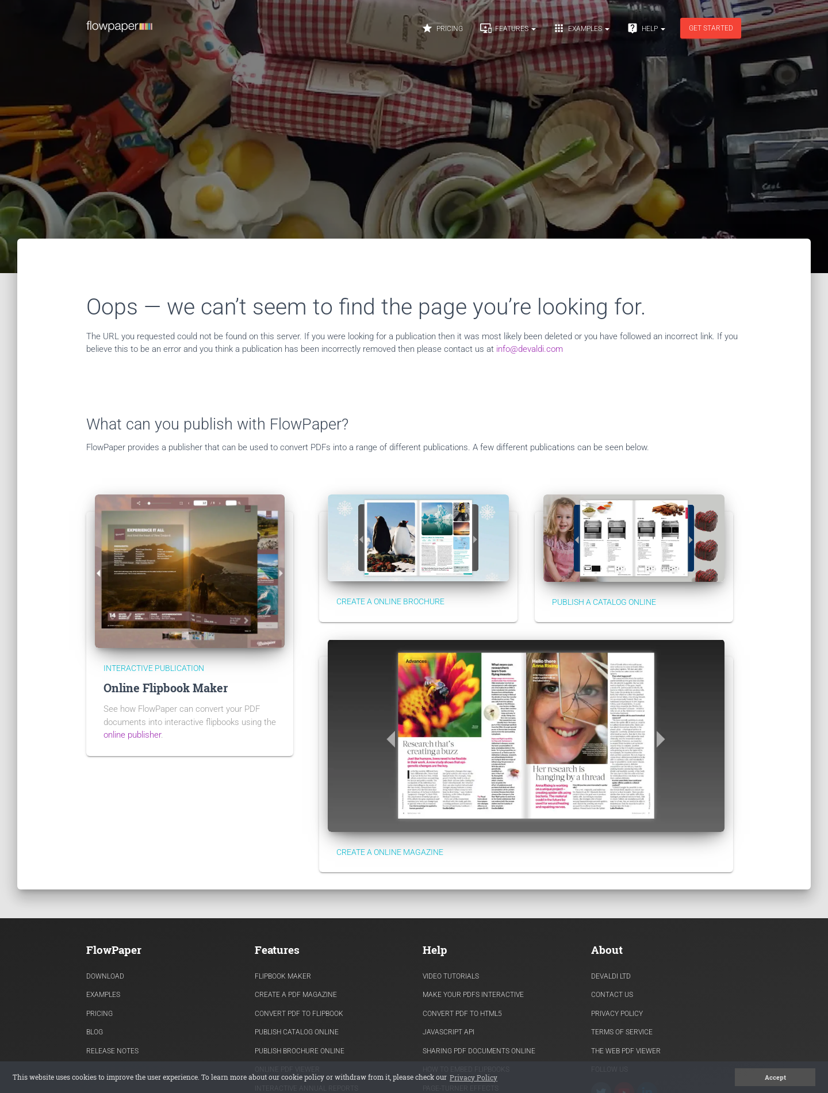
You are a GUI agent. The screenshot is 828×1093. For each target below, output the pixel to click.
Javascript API (448, 1032)
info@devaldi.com (529, 349)
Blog (94, 1032)
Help (646, 28)
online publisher (132, 735)
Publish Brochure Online (299, 1051)
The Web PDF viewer (626, 1051)
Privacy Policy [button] (473, 1077)
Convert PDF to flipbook (299, 1014)
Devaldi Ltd (611, 976)
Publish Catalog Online (297, 1032)
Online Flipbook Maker (165, 688)
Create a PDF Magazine (296, 995)
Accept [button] (775, 1077)
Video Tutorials (451, 976)
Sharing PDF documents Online (479, 1051)
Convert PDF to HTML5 (462, 1014)
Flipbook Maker (283, 976)
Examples (581, 28)
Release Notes (112, 1051)
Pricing (442, 28)
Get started (711, 28)
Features (508, 28)
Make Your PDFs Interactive (473, 995)
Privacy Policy (617, 1014)
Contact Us (612, 995)
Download (105, 976)
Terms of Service (622, 1032)
